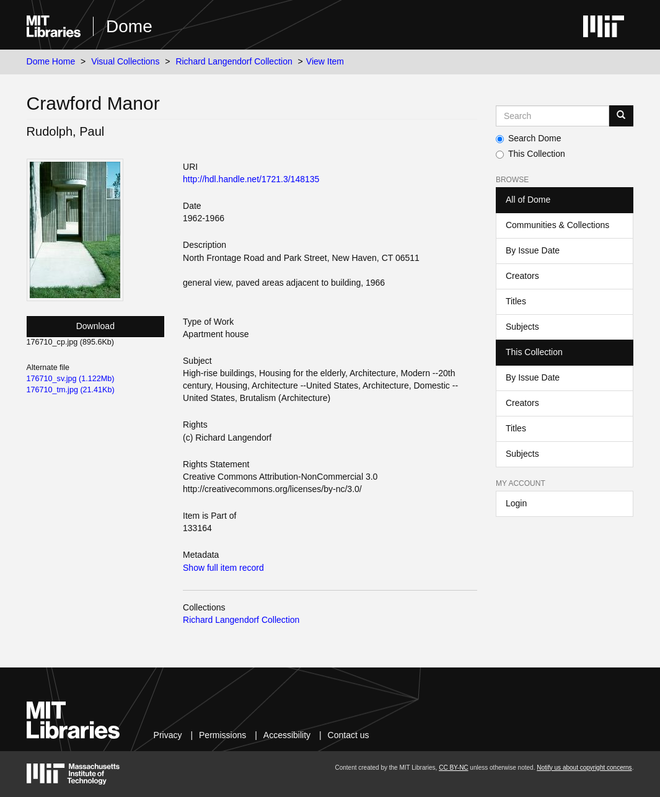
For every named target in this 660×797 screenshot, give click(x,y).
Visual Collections (125, 61)
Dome (129, 26)
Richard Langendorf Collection (233, 61)
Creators (522, 276)
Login (516, 503)
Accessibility (286, 735)
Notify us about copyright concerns (584, 767)
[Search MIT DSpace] (552, 115)
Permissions (222, 735)
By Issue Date (533, 250)
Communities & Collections (557, 225)
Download (95, 326)
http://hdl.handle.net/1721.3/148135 (251, 179)
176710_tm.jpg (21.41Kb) (71, 389)
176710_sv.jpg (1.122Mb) (71, 378)
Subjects (522, 327)
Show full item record (223, 568)
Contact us (348, 735)
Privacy (168, 735)
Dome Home (51, 61)
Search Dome (528, 138)
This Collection (530, 154)
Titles (516, 301)
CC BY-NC (453, 767)
